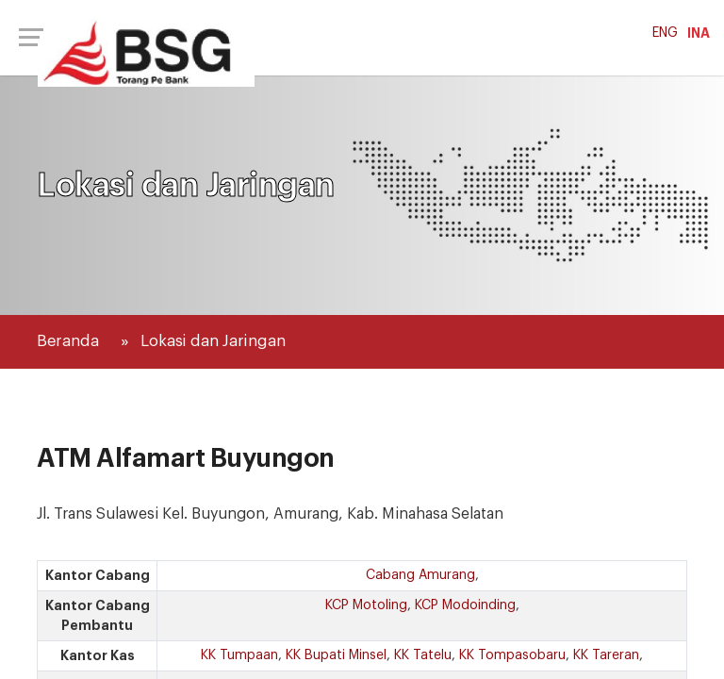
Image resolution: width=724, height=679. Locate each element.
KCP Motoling (366, 605)
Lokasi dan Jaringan (213, 341)
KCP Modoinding (465, 605)
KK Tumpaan (239, 655)
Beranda (68, 341)
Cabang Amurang (420, 575)
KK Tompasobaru (512, 655)
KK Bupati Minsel (336, 655)
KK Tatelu (423, 655)
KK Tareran (606, 655)
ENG (665, 33)
